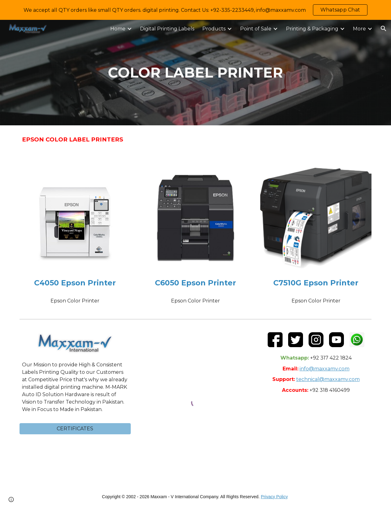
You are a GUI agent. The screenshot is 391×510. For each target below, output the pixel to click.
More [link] (359, 29)
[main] (195, 72)
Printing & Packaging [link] (312, 29)
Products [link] (214, 29)
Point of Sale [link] (255, 29)
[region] (195, 10)
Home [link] (117, 29)
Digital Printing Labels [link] (167, 29)
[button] (383, 28)
